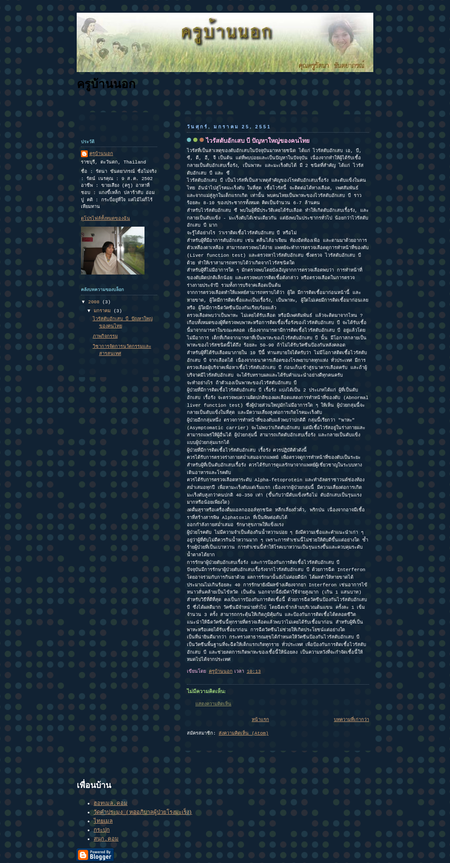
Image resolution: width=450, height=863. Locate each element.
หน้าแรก (260, 719)
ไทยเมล (103, 821)
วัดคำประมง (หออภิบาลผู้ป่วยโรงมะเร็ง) (143, 812)
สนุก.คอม (106, 839)
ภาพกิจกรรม (105, 336)
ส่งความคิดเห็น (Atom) (243, 733)
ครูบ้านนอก (106, 84)
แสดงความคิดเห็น (213, 704)
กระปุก (102, 830)
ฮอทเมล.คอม (111, 803)
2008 (95, 302)
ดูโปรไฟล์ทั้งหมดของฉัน (105, 218)
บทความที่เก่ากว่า (351, 719)
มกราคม (104, 311)
